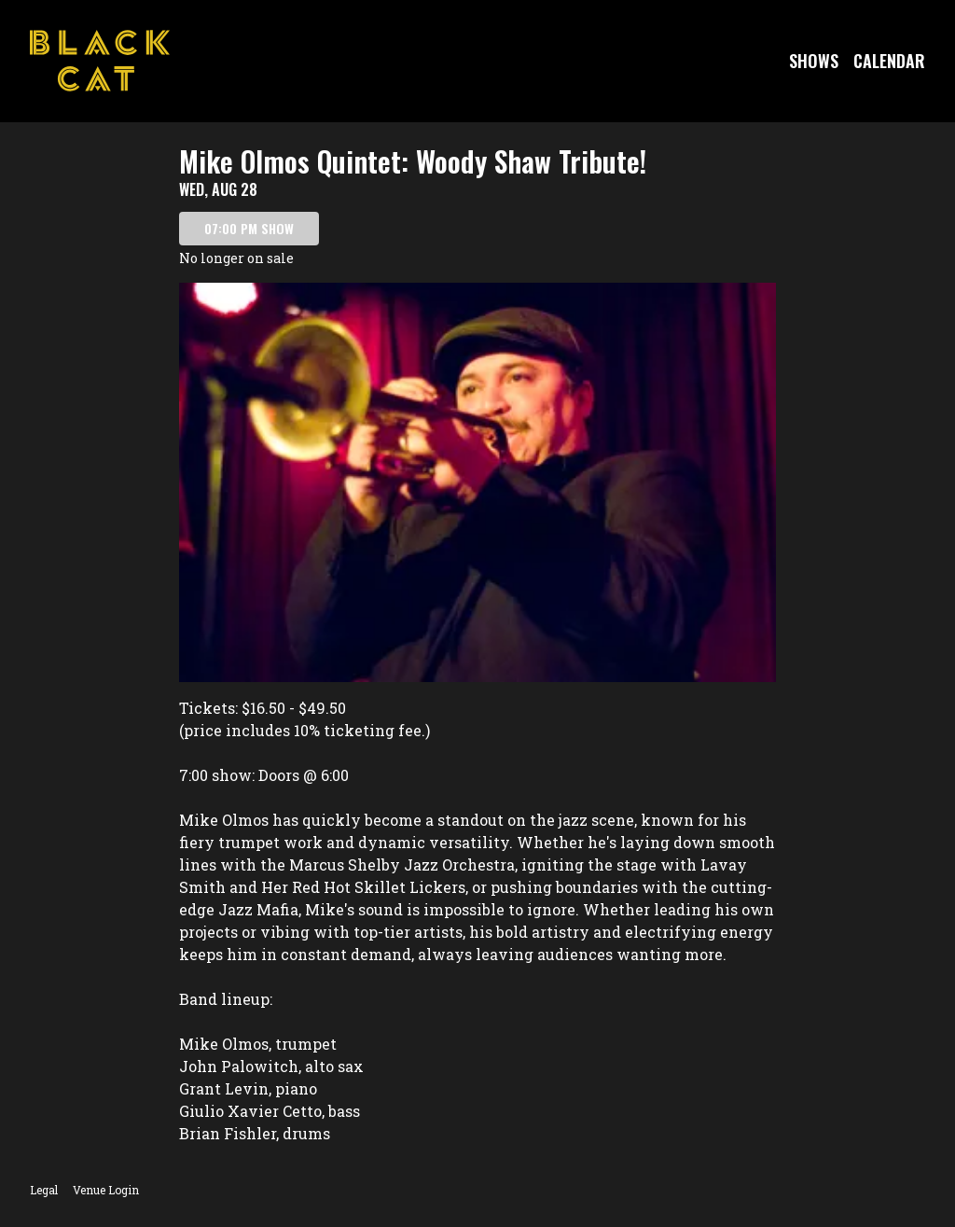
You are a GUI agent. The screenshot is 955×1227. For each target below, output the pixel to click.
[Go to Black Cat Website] (100, 60)
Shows (813, 61)
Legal (44, 1189)
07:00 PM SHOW (249, 228)
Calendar (889, 61)
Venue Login (106, 1189)
